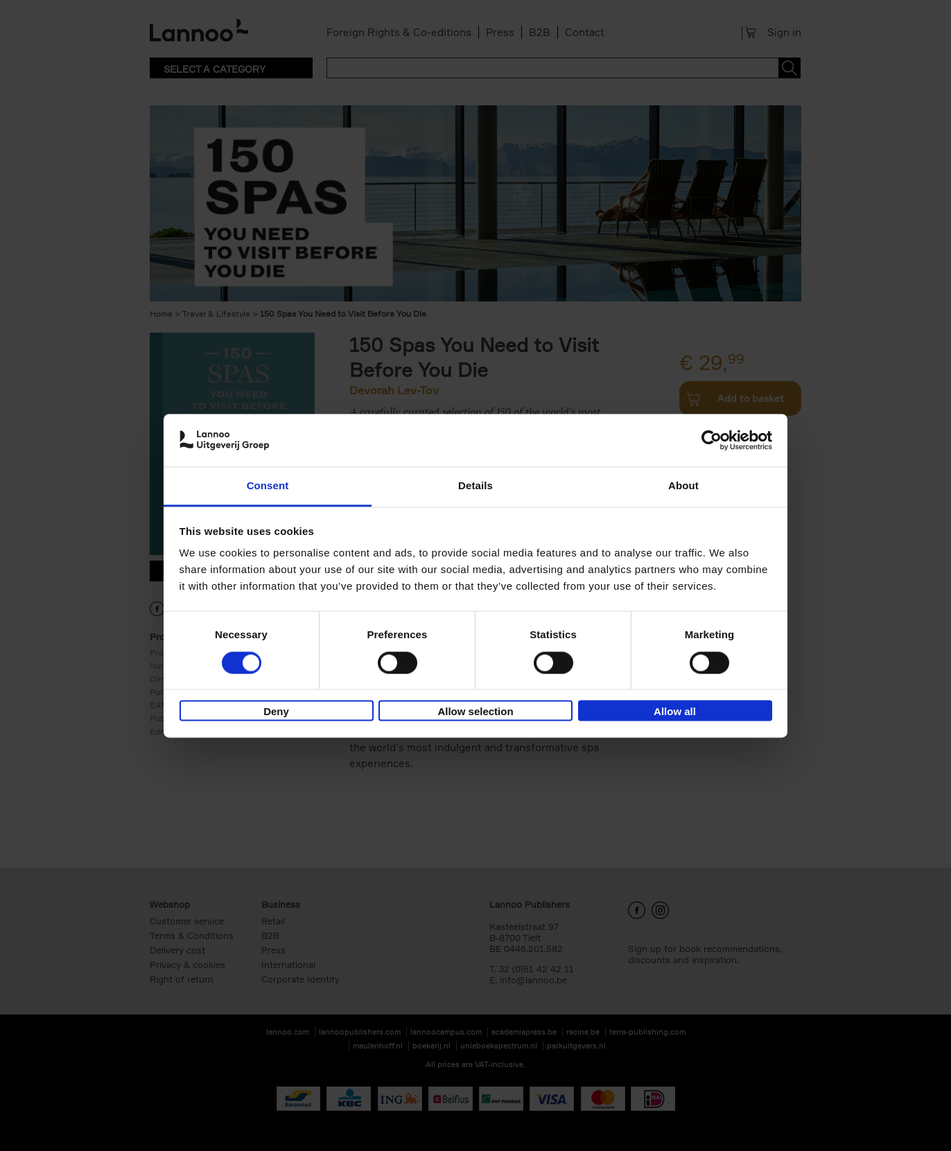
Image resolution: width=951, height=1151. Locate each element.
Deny (276, 712)
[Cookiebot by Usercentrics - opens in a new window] (711, 440)
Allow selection (475, 712)
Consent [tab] (268, 486)
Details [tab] (475, 486)
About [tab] (683, 486)
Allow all (675, 712)
